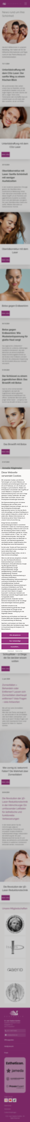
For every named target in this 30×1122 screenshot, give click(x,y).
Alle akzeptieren (15, 635)
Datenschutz (18, 651)
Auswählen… (15, 647)
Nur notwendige (15, 641)
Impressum (11, 651)
